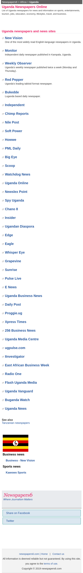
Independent (15, 105)
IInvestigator (15, 356)
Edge (9, 235)
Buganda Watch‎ (17, 400)
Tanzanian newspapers (16, 422)
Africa (23, 2)
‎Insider (10, 218)
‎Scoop (10, 166)
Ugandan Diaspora (19, 226)
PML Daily (13, 148)
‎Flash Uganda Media (21, 382)
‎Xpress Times (15, 322)
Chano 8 (11, 209)
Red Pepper (14, 79)
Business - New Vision (20, 460)
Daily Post (13, 304)
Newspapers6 (9, 2)
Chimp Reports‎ (17, 113)
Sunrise (11, 270)
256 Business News (20, 330)
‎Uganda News (16, 408)
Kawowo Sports (16, 472)
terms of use (50, 563)
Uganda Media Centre (22, 339)
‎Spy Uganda (14, 200)
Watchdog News (17, 174)
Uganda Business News (23, 296)
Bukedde (12, 92)
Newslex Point (16, 192)
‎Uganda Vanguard (19, 391)
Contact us (58, 554)
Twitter (10, 520)
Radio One (13, 374)
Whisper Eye (15, 252)
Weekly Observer (18, 63)
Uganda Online (16, 183)
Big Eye (11, 157)
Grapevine (13, 261)
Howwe (10, 140)
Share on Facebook (18, 513)
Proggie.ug (13, 313)
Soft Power (13, 131)
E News (11, 287)
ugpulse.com (15, 348)
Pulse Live (13, 278)
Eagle (9, 244)
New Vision (14, 38)
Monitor (11, 50)
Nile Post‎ (12, 122)
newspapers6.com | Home (33, 554)
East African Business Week (27, 365)
